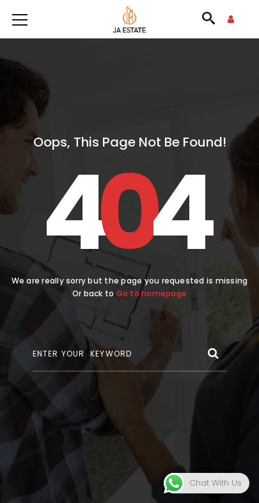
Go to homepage (151, 293)
